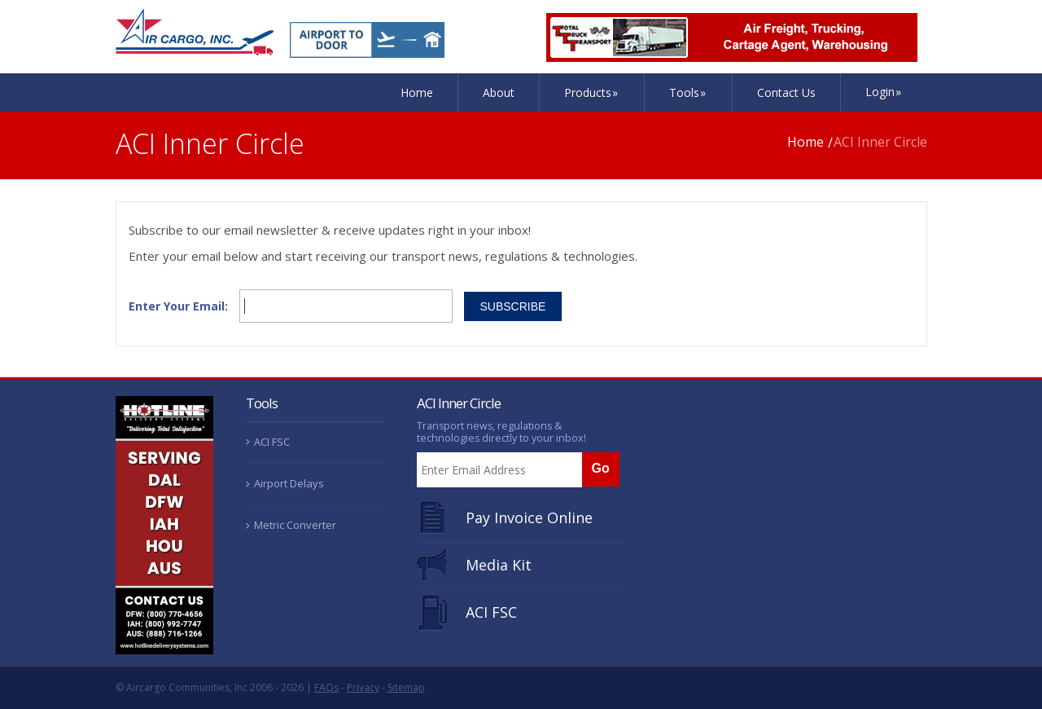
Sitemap (406, 687)
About (498, 92)
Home (417, 92)
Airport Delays (289, 483)
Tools (688, 92)
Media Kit (499, 565)
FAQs (326, 687)
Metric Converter (295, 524)
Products (592, 92)
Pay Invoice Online (529, 517)
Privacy (363, 687)
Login (884, 91)
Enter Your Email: (178, 306)
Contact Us (786, 92)
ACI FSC (272, 441)
